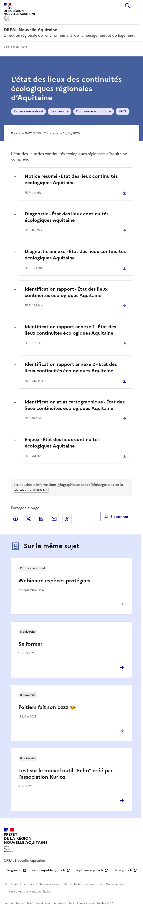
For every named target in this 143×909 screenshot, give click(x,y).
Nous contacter (116, 884)
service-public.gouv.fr (49, 870)
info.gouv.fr (13, 870)
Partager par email (54, 518)
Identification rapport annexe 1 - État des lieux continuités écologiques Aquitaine (70, 329)
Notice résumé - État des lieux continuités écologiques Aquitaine (71, 179)
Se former (30, 644)
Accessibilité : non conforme (83, 884)
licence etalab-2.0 (97, 903)
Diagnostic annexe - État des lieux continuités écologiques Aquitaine (75, 254)
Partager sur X (28, 518)
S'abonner (116, 516)
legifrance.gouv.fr (90, 870)
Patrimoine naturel (28, 111)
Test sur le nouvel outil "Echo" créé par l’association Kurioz (65, 774)
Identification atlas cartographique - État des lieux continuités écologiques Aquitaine (75, 405)
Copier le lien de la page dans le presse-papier (67, 518)
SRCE (122, 111)
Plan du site (11, 884)
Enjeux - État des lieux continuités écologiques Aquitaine (62, 442)
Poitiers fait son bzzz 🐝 (47, 707)
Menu (136, 5)
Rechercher (127, 5)
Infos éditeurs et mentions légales (29, 892)
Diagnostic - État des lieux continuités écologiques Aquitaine (67, 217)
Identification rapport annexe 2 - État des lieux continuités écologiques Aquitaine (71, 367)
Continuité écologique (93, 111)
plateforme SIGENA (29, 490)
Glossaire (28, 884)
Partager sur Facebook (15, 518)
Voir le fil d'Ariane (15, 47)
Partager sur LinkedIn (41, 518)
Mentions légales (49, 884)
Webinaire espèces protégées (54, 580)
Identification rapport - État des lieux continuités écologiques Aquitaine (66, 292)
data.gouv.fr (123, 870)
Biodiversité (59, 111)
